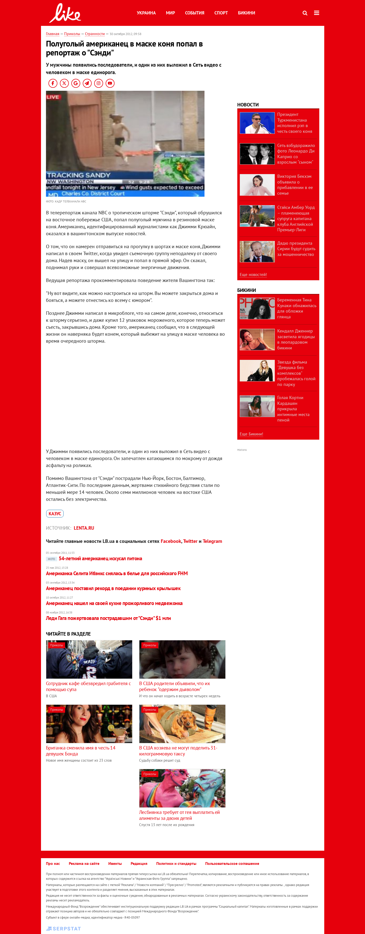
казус (55, 513)
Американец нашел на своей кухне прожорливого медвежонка (114, 603)
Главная (52, 33)
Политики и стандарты (176, 863)
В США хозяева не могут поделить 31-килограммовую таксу (178, 751)
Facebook (171, 541)
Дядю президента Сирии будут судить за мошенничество (296, 248)
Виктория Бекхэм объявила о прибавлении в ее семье (295, 184)
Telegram (212, 541)
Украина (146, 13)
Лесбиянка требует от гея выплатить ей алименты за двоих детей (179, 815)
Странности (95, 33)
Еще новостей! (253, 274)
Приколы (72, 33)
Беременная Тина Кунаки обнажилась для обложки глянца (296, 308)
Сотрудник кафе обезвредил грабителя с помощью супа (88, 686)
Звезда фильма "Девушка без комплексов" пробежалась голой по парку (296, 373)
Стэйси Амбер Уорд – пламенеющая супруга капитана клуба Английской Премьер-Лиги (296, 218)
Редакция (139, 863)
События (194, 13)
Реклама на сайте (84, 863)
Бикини (246, 13)
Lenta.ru (84, 528)
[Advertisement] (87, 804)
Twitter (190, 541)
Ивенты (115, 863)
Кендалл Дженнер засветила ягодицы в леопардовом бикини (296, 339)
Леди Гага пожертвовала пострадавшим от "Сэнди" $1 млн (108, 618)
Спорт (221, 13)
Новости (248, 104)
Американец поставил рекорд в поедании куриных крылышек (113, 588)
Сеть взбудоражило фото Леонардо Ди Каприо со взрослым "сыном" (296, 153)
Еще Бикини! (251, 434)
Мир (170, 13)
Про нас (53, 863)
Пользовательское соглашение (232, 863)
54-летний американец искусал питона (94, 558)
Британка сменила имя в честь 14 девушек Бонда (81, 751)
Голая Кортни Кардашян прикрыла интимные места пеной (293, 409)
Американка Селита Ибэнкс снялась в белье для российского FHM (117, 573)
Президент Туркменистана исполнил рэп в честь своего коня (294, 122)
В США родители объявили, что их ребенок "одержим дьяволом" (174, 686)
